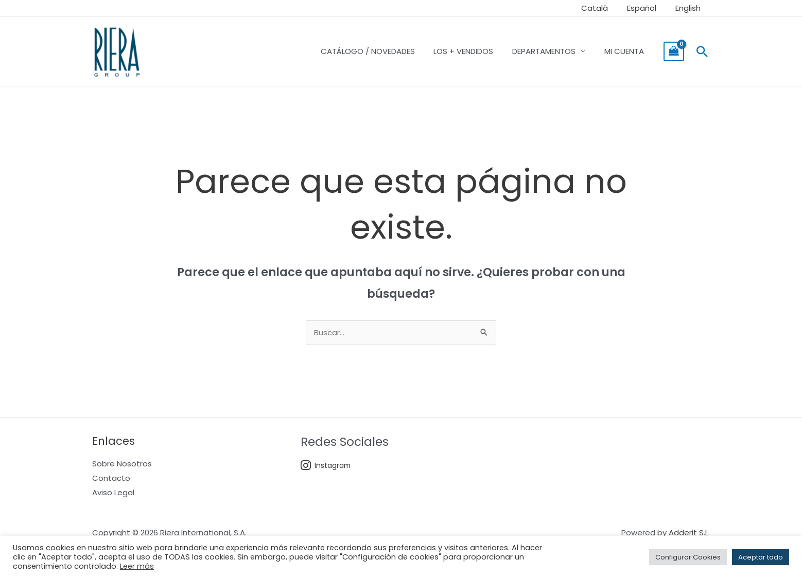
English (689, 8)
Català (603, 8)
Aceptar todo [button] (760, 557)
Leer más (137, 566)
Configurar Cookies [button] (688, 557)
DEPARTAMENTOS (549, 51)
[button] (702, 51)
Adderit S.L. (689, 533)
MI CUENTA (626, 51)
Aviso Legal (113, 492)
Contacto (111, 478)
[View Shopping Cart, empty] (674, 51)
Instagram (326, 466)
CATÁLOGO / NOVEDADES (380, 51)
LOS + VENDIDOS (472, 51)
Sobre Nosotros (122, 464)
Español (646, 8)
